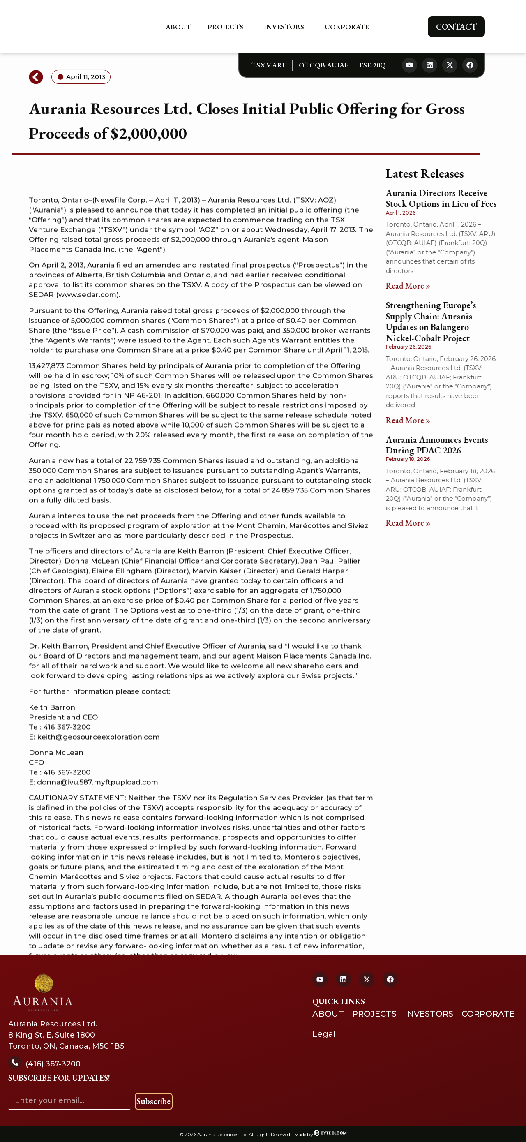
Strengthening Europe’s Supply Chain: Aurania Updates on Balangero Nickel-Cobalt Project (435, 321)
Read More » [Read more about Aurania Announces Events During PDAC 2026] (412, 523)
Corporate (349, 26)
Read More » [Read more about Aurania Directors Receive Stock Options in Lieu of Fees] (412, 285)
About (178, 26)
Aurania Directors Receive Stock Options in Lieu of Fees (445, 198)
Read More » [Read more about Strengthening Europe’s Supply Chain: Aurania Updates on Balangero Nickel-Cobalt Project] (412, 420)
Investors (286, 26)
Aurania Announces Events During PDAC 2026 (441, 445)
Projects (227, 26)
